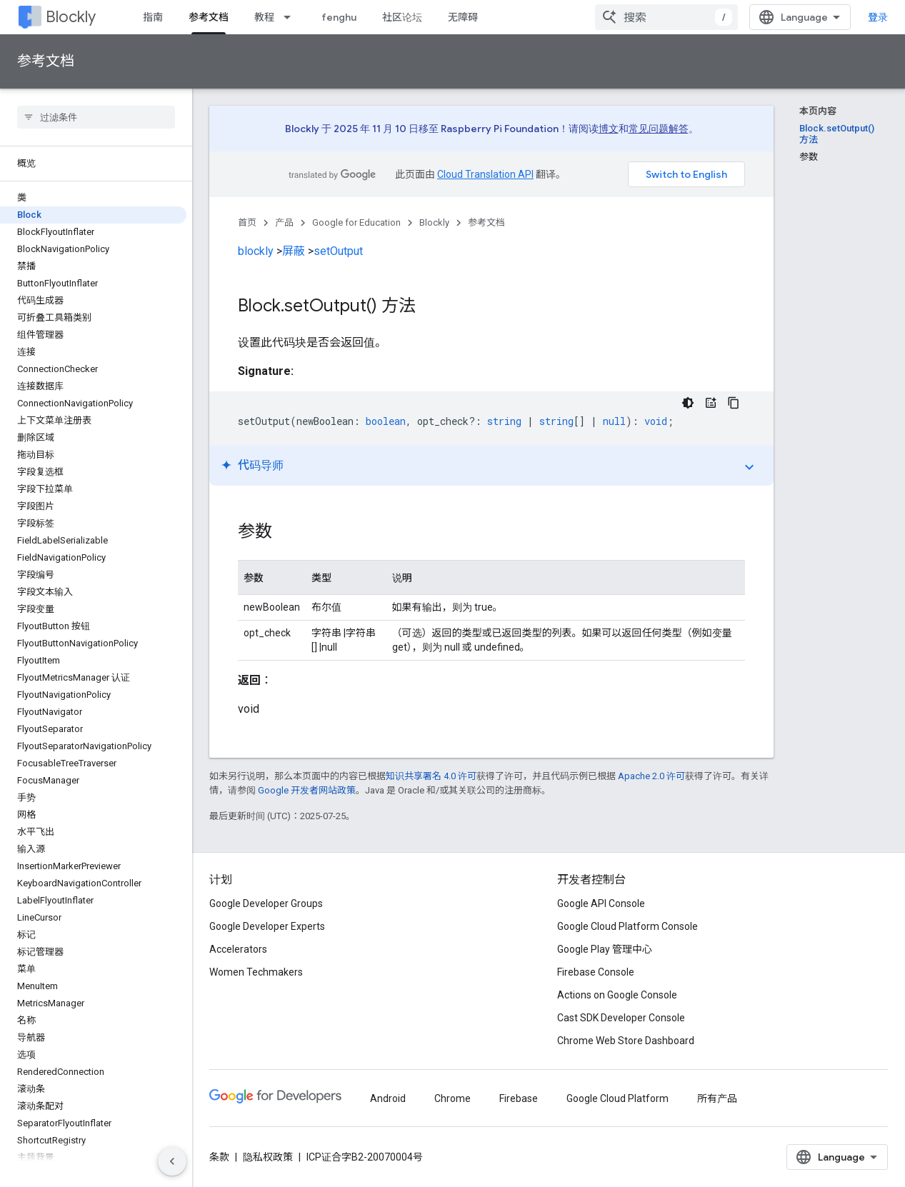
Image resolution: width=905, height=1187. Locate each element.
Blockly (71, 16)
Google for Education (356, 222)
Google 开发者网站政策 (307, 790)
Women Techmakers (256, 972)
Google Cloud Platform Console (627, 926)
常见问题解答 (659, 128)
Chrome (452, 1098)
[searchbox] (96, 117)
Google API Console (601, 903)
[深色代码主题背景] (687, 402)
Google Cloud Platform (617, 1098)
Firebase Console (595, 972)
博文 (609, 128)
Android (388, 1098)
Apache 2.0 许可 (651, 776)
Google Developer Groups (266, 903)
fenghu (338, 17)
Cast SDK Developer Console (621, 1017)
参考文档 (45, 61)
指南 (153, 17)
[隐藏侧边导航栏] (172, 1161)
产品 (284, 222)
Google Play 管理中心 (604, 949)
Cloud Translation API (485, 174)
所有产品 (717, 1098)
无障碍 (463, 17)
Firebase (518, 1098)
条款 (219, 1157)
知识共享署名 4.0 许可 (431, 776)
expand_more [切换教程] (749, 467)
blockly (256, 251)
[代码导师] (710, 402)
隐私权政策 (268, 1157)
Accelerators (238, 949)
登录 (878, 17)
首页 (247, 222)
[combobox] (666, 17)
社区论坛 (402, 17)
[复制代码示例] (733, 402)
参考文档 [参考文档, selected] (209, 17)
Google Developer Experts (267, 926)
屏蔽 (293, 251)
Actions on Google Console (617, 995)
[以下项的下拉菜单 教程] (291, 17)
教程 (264, 17)
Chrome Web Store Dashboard (625, 1040)
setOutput (338, 251)
